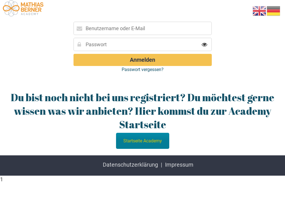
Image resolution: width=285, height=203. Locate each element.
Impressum (179, 164)
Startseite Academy (142, 141)
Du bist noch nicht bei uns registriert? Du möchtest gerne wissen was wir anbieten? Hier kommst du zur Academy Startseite (142, 111)
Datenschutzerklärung (130, 164)
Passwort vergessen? (143, 69)
